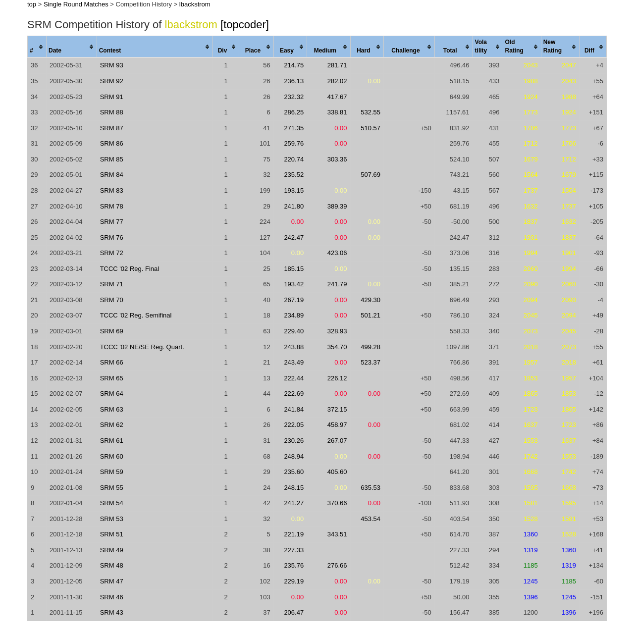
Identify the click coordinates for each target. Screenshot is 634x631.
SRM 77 (111, 221)
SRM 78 (111, 206)
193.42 (294, 284)
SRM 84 (111, 174)
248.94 (294, 456)
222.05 (294, 424)
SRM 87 (111, 128)
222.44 (294, 378)
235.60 (294, 471)
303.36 (337, 159)
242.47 (294, 237)
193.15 (294, 190)
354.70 (337, 347)
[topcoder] (244, 24)
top (31, 4)
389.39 (337, 206)
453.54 (370, 519)
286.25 (294, 112)
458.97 (337, 424)
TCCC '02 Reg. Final (129, 268)
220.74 (294, 159)
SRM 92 (111, 81)
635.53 (370, 487)
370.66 (337, 503)
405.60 (337, 471)
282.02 (337, 81)
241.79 (337, 284)
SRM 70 (111, 300)
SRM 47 (111, 581)
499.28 (370, 347)
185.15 (294, 268)
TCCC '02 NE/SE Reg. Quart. (142, 347)
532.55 (370, 112)
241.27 (294, 503)
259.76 (294, 143)
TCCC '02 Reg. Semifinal (136, 315)
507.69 (370, 174)
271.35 (294, 128)
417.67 (337, 97)
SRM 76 (111, 237)
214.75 (294, 65)
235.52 (294, 174)
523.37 (370, 362)
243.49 (294, 362)
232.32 (294, 97)
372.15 (337, 409)
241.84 (294, 409)
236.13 (294, 81)
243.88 (294, 347)
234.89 (294, 315)
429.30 (370, 300)
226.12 (337, 378)
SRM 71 (111, 284)
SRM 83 (111, 190)
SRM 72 (111, 253)
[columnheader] (37, 47)
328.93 (337, 331)
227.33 (294, 550)
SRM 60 (111, 456)
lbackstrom (195, 4)
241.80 (294, 206)
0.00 (374, 81)
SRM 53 (111, 519)
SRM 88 (111, 112)
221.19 (294, 534)
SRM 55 (111, 487)
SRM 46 (111, 597)
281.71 (337, 65)
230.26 (294, 440)
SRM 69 (111, 331)
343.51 (337, 534)
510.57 (370, 128)
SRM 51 (111, 534)
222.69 (294, 393)
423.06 (337, 253)
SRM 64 (111, 393)
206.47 (294, 612)
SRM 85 (111, 159)
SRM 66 (111, 362)
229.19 (294, 581)
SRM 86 (111, 143)
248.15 (294, 487)
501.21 (370, 315)
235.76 (294, 565)
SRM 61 (111, 440)
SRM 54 (111, 503)
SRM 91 (111, 97)
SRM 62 (111, 424)
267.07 (337, 440)
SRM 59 (111, 471)
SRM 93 (111, 65)
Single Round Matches (76, 4)
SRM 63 (111, 409)
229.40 (294, 331)
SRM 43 (111, 612)
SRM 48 (111, 565)
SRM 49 (111, 550)
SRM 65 (111, 378)
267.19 (294, 300)
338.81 (337, 112)
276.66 (337, 565)
